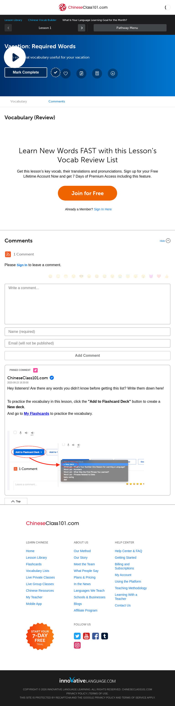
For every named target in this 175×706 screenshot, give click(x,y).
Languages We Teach (89, 590)
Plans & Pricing (84, 577)
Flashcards (33, 564)
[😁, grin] (66, 276)
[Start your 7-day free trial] (40, 637)
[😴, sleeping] (135, 276)
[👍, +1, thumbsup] (166, 276)
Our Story (81, 557)
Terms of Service (134, 697)
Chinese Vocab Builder (42, 20)
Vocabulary (18, 101)
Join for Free (88, 193)
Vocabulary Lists (37, 571)
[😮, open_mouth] (143, 276)
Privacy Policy (77, 693)
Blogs (78, 604)
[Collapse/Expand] (87, 240)
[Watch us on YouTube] (86, 636)
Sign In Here (103, 209)
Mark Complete (26, 72)
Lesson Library (13, 20)
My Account (123, 575)
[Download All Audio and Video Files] (113, 74)
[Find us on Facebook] (95, 636)
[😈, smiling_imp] (151, 276)
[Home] (83, 11)
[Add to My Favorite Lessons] (66, 74)
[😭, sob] (120, 276)
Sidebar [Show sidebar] (130, 27)
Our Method (82, 551)
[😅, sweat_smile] (104, 276)
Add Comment (87, 355)
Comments (57, 101)
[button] (168, 7)
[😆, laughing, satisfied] (97, 276)
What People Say (86, 571)
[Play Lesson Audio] (15, 57)
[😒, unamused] (73, 276)
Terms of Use (98, 693)
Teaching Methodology (131, 588)
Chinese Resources (40, 590)
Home (30, 551)
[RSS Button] (8, 254)
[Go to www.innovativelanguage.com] (87, 680)
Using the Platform (128, 581)
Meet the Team (84, 564)
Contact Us (123, 605)
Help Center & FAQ (128, 551)
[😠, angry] (89, 276)
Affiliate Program (85, 610)
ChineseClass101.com (137, 689)
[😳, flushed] (58, 276)
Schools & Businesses (90, 597)
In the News (82, 584)
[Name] (87, 331)
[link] (81, 27)
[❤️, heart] (159, 276)
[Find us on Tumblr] (104, 636)
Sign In (22, 265)
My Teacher (34, 597)
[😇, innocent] (128, 276)
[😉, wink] (112, 276)
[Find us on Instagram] (77, 645)
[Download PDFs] (97, 74)
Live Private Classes (40, 577)
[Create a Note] (81, 74)
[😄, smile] (50, 276)
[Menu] (7, 7)
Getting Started (125, 557)
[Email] (87, 343)
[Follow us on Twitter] (77, 636)
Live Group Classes (40, 584)
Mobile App (34, 604)
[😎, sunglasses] (81, 276)
